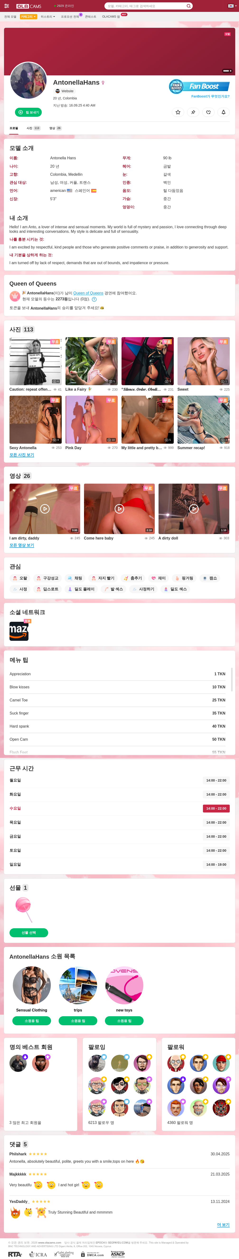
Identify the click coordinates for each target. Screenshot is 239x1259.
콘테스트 (90, 16)
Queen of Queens (88, 293)
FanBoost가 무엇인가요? (211, 96)
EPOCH (100, 1242)
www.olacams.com (49, 1242)
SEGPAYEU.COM (118, 1242)
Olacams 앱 (112, 16)
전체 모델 (10, 16)
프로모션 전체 (71, 16)
